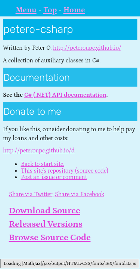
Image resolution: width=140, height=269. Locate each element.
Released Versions (46, 224)
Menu (26, 10)
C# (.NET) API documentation (65, 95)
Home (74, 10)
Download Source (44, 210)
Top (50, 10)
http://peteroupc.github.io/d (39, 150)
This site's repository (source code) (64, 170)
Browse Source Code (50, 237)
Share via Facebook (79, 194)
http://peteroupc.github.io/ (87, 47)
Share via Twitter (30, 194)
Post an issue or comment (54, 177)
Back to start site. (42, 164)
